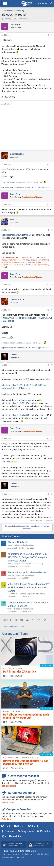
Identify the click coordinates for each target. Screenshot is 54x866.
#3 (52, 205)
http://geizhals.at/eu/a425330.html (19, 169)
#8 (52, 439)
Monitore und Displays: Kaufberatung (28, 564)
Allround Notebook (17, 542)
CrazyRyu (8, 18)
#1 (52, 35)
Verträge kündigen (42, 854)
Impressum (6, 854)
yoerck (10, 545)
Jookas (10, 564)
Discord (21, 826)
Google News (27, 831)
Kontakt (16, 854)
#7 (52, 365)
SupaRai (10, 575)
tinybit (9, 609)
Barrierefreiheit (8, 857)
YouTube (16, 836)
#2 (52, 165)
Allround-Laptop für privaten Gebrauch (28, 572)
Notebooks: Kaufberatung (24, 545)
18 (5, 768)
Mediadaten (27, 854)
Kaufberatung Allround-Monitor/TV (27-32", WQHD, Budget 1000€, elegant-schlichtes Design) (28, 557)
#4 (52, 230)
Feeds (8, 826)
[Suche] (51, 3)
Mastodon (45, 831)
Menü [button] (4, 3)
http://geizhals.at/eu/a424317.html (17, 415)
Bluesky (35, 826)
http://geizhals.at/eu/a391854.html (17, 403)
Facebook (10, 831)
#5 (52, 284)
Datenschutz (22, 857)
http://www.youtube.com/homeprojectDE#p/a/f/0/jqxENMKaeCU (25, 187)
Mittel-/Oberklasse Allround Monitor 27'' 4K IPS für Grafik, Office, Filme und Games (28, 587)
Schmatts (11, 594)
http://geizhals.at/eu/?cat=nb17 (16, 235)
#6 (52, 310)
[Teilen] (48, 35)
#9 (52, 494)
